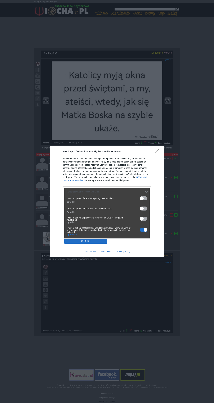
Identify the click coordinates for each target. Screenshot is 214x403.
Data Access (107, 251)
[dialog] (107, 201)
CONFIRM (85, 241)
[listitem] (107, 191)
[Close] (158, 152)
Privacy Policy (123, 251)
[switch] (143, 198)
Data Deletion (90, 251)
